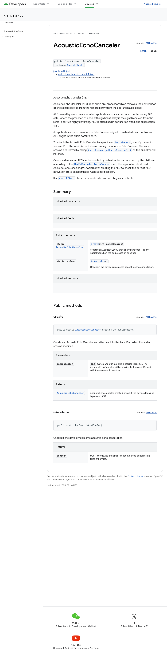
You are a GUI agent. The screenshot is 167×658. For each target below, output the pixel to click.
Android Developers (62, 33)
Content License (135, 476)
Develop (80, 33)
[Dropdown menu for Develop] (98, 4)
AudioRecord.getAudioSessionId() (109, 150)
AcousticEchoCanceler (69, 247)
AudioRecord (122, 142)
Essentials (39, 3)
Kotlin (143, 51)
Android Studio (152, 3)
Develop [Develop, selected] (89, 3)
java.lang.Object (61, 71)
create (95, 243)
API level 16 (151, 43)
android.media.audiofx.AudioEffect (76, 74)
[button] (21, 36)
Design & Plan (65, 3)
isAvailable (98, 261)
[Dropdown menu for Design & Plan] (76, 4)
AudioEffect (74, 65)
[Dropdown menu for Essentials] (49, 4)
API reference (13, 15)
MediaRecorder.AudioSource (91, 164)
